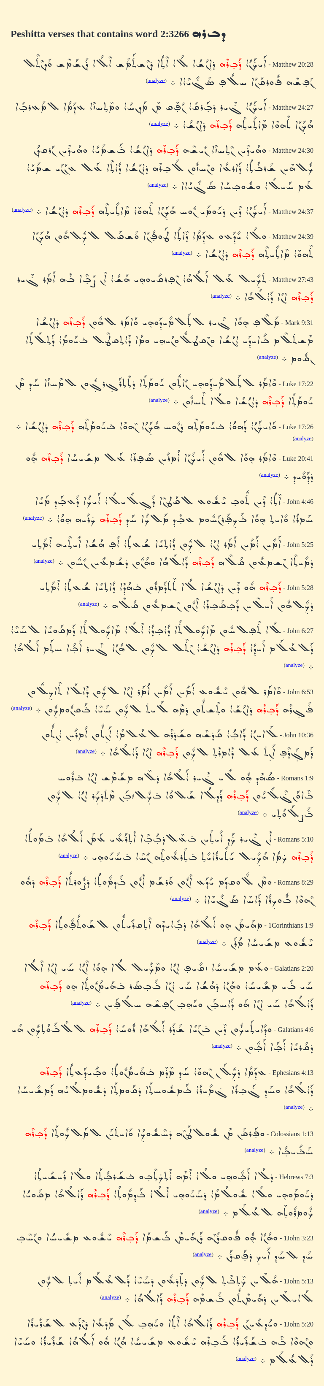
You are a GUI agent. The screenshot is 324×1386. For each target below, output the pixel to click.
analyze (156, 80)
